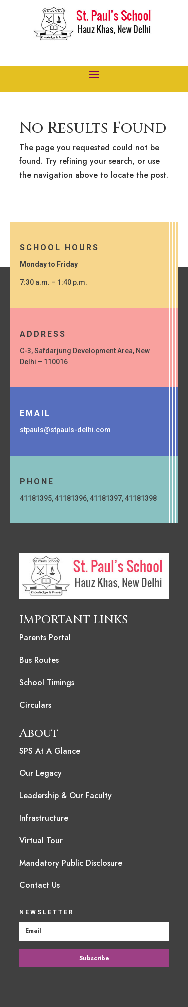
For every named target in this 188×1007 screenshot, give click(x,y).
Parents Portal (45, 637)
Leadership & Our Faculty (65, 795)
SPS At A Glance (49, 751)
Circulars (35, 705)
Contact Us (39, 885)
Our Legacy (40, 773)
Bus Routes (39, 660)
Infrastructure (43, 818)
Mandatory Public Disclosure (70, 863)
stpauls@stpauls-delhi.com (65, 430)
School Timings (46, 682)
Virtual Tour (41, 840)
